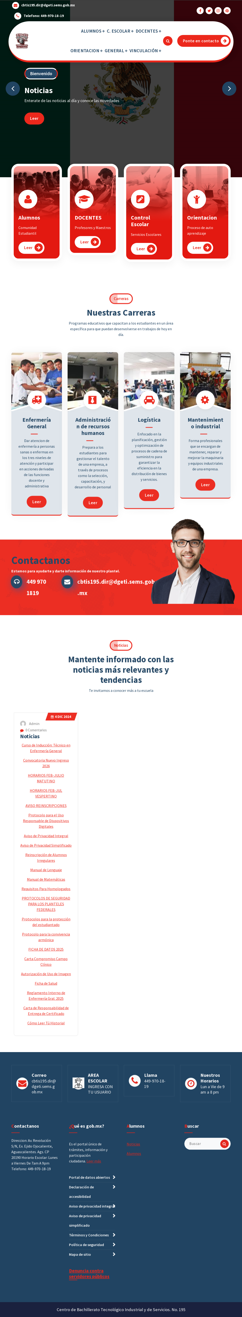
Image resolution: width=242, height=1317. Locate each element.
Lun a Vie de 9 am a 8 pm (212, 1108)
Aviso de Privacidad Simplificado (46, 1015)
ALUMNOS (91, 31)
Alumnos (29, 222)
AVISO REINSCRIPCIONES (46, 975)
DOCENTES (147, 31)
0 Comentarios (33, 900)
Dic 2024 (61, 887)
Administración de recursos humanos (93, 513)
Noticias (29, 906)
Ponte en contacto (206, 41)
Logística (149, 506)
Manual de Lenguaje (46, 1040)
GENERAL (114, 50)
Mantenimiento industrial (205, 509)
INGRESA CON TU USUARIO (100, 1108)
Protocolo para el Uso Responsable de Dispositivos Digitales (46, 991)
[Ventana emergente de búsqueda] (168, 41)
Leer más (93, 1247)
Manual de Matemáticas (46, 1049)
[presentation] (13, 89)
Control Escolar (140, 226)
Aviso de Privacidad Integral (46, 1006)
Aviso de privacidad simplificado (85, 1307)
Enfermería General (36, 509)
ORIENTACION (84, 50)
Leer (34, 118)
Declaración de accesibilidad (81, 1278)
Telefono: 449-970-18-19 (44, 15)
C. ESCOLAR (118, 31)
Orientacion (202, 222)
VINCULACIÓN (144, 50)
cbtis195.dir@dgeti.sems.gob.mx (48, 4)
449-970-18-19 (154, 1103)
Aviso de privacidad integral (92, 1292)
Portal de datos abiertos (89, 1263)
